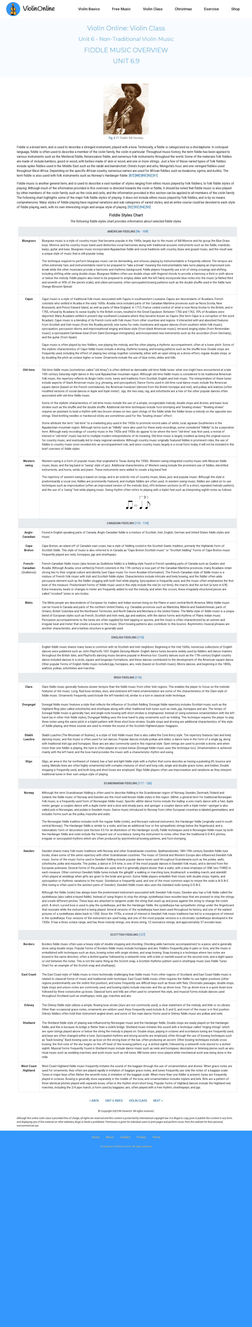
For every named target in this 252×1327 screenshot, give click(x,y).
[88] (137, 175)
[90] (149, 175)
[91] (155, 175)
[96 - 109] (142, 231)
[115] (140, 637)
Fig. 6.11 (114, 138)
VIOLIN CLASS (138, 1100)
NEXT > (158, 1100)
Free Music (121, 9)
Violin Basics (89, 9)
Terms (156, 1137)
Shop (235, 9)
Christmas (183, 9)
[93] (136, 207)
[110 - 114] (141, 523)
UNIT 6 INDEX (114, 1100)
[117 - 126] (145, 783)
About (110, 1137)
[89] (143, 175)
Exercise (211, 9)
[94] (142, 207)
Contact (125, 1137)
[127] (142, 934)
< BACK (94, 1100)
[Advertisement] (126, 1186)
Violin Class (153, 9)
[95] (148, 207)
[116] (138, 677)
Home (96, 1137)
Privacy (141, 1137)
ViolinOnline (39, 9)
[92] (130, 207)
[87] (131, 175)
